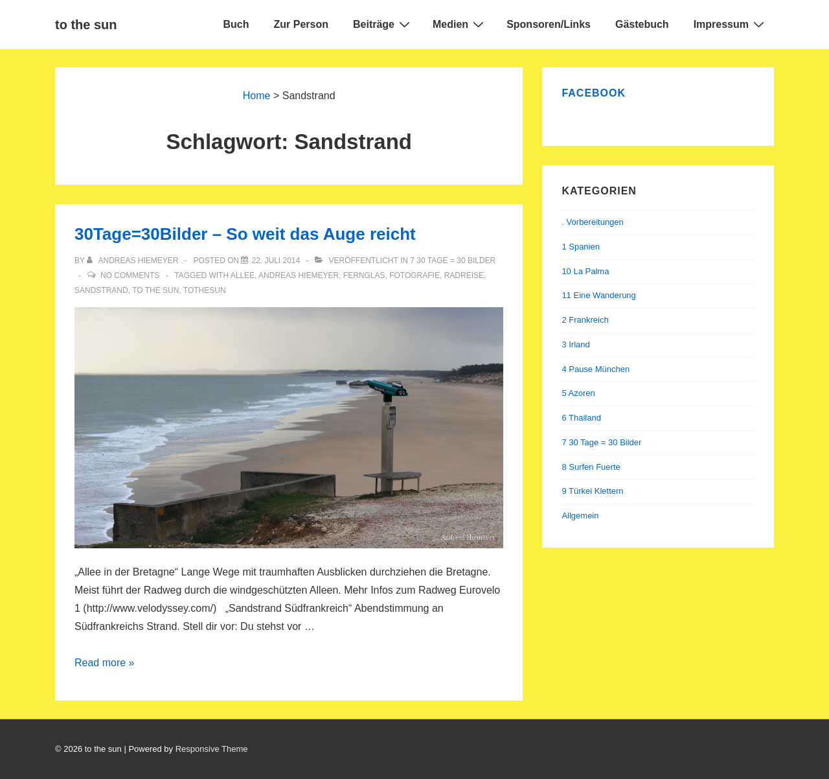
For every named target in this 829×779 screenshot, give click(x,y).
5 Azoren (578, 393)
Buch (236, 24)
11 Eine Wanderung (598, 295)
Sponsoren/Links (548, 24)
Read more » (104, 662)
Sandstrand (101, 290)
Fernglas (364, 275)
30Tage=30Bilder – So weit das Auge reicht (245, 234)
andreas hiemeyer (298, 275)
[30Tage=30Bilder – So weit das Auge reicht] (275, 260)
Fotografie (414, 275)
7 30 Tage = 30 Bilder (452, 260)
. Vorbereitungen (592, 222)
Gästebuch (642, 24)
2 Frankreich (585, 320)
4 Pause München (596, 369)
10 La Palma (585, 271)
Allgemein (580, 515)
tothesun (204, 290)
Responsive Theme (212, 749)
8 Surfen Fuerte (591, 467)
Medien (460, 24)
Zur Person (301, 24)
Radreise (464, 275)
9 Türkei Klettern (592, 491)
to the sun (86, 24)
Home (257, 95)
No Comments (129, 275)
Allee (243, 275)
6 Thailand (581, 418)
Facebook (594, 93)
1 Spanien (581, 246)
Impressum (730, 24)
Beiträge (383, 24)
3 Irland (575, 344)
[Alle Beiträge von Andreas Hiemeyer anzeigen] (134, 260)
